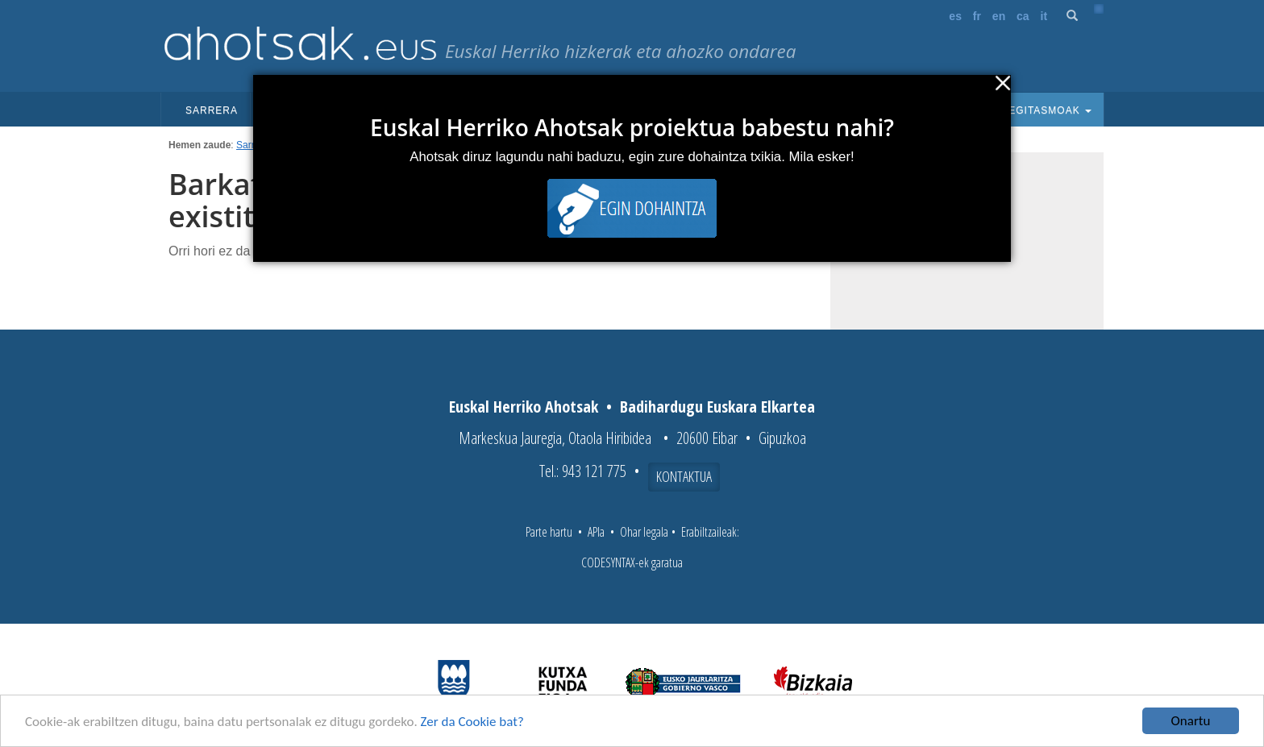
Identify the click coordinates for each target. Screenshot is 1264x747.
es (955, 16)
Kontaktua (684, 476)
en (998, 16)
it (1044, 16)
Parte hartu (549, 532)
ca (1023, 16)
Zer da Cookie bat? (472, 723)
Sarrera (211, 110)
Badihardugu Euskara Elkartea (717, 406)
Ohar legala (644, 532)
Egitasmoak (1044, 110)
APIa (596, 532)
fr (977, 16)
